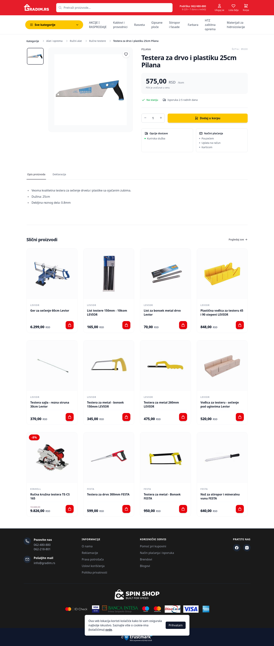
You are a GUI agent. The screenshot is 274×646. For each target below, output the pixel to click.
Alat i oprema (54, 41)
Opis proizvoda (36, 174)
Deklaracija (59, 174)
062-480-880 (42, 545)
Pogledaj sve (238, 239)
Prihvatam (176, 625)
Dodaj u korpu (207, 118)
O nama (87, 546)
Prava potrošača (93, 559)
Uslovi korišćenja (93, 566)
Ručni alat (76, 41)
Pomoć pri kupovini (153, 546)
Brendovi (146, 559)
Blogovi (145, 566)
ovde (108, 630)
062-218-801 (42, 549)
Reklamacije (90, 553)
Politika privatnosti (94, 572)
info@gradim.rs (44, 563)
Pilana (146, 49)
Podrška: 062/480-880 (193, 6)
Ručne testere (97, 41)
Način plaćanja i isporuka (157, 553)
